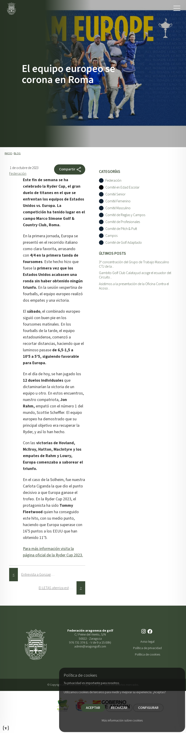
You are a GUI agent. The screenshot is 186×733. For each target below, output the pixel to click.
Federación (17, 173)
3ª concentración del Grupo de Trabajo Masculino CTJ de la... (134, 264)
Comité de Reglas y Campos (125, 215)
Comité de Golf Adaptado (123, 243)
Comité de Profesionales (122, 222)
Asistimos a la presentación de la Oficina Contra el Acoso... (134, 286)
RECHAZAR (119, 707)
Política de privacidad (147, 648)
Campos (111, 236)
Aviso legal (147, 641)
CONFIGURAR (148, 707)
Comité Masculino (118, 208)
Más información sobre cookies (122, 720)
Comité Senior (115, 194)
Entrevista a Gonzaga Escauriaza (40, 574)
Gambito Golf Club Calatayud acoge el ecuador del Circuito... (135, 275)
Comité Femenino (118, 201)
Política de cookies (147, 654)
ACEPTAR (93, 707)
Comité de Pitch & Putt (121, 229)
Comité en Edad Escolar (122, 187)
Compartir (70, 169)
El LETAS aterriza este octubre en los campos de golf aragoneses (58, 587)
